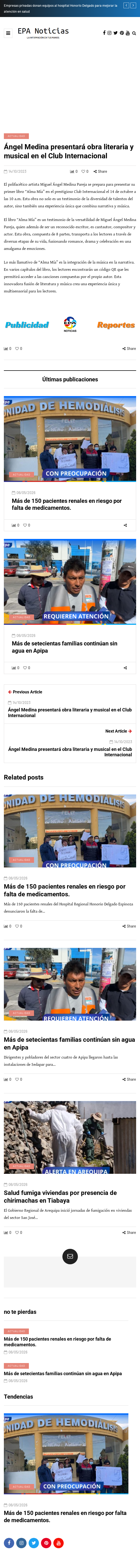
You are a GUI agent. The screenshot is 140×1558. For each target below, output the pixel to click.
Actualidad (16, 135)
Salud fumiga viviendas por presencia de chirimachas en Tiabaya (60, 1220)
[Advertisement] (70, 86)
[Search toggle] (134, 33)
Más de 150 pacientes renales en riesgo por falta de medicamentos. (65, 914)
